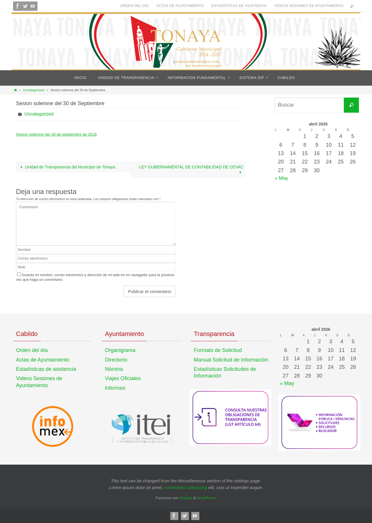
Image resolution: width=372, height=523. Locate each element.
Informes (115, 388)
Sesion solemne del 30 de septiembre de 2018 (58, 134)
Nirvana (185, 498)
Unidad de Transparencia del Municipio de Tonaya (66, 167)
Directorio (116, 359)
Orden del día (134, 6)
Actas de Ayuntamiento (180, 6)
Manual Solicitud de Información (231, 359)
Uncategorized (33, 90)
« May (282, 178)
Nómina (114, 369)
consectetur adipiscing (185, 487)
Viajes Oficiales (123, 378)
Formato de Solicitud (218, 350)
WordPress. (207, 498)
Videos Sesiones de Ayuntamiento (309, 6)
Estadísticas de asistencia (239, 6)
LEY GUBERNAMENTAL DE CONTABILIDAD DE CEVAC (191, 170)
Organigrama (120, 350)
